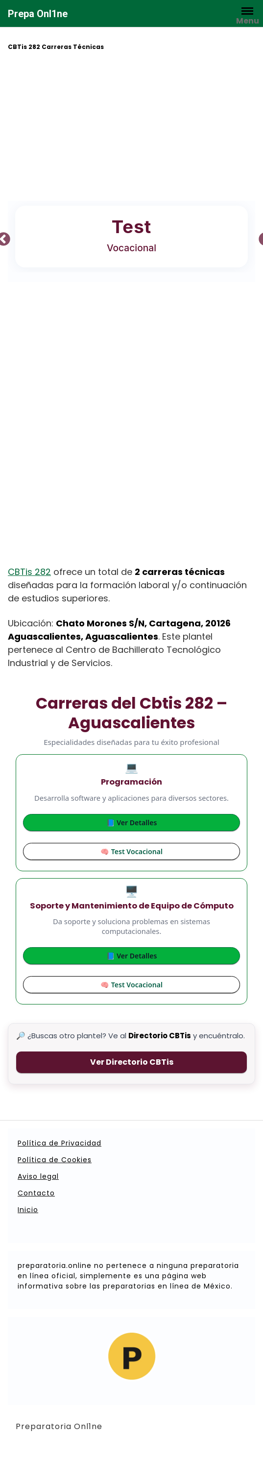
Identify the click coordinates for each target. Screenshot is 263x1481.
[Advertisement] (131, 127)
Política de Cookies (55, 1160)
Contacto (36, 1193)
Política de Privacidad (59, 1143)
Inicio (28, 1210)
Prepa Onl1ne (38, 14)
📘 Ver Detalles (131, 822)
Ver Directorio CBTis (131, 1062)
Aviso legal (38, 1176)
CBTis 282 (29, 572)
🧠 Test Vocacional (131, 851)
